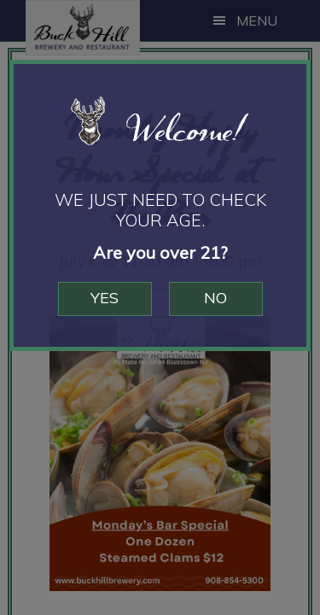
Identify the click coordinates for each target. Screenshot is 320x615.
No (215, 298)
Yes (104, 298)
